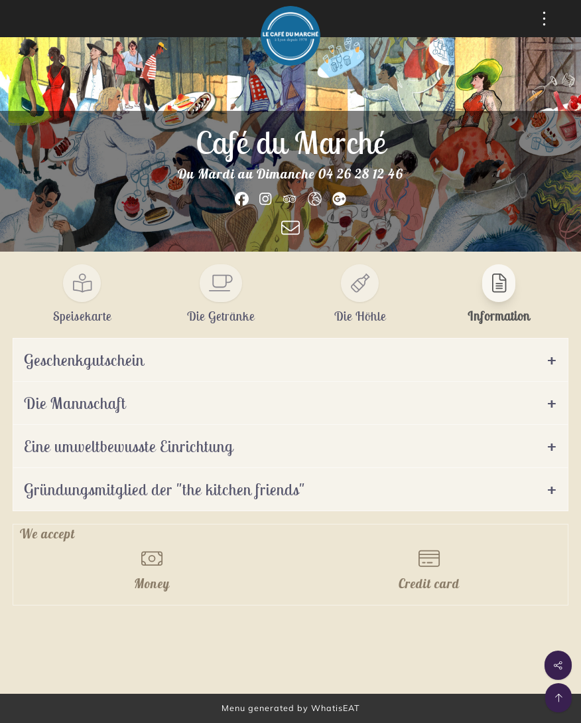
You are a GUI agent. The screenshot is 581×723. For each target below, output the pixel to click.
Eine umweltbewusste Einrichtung (128, 446)
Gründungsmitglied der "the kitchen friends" (164, 489)
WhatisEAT (335, 707)
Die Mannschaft (75, 403)
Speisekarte (82, 316)
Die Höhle (360, 316)
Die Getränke (221, 316)
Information (499, 316)
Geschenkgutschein (84, 360)
